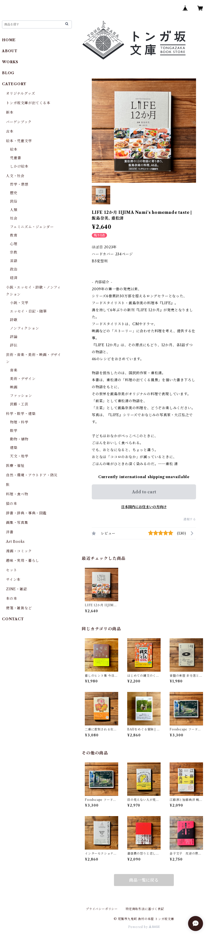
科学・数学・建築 (20, 413)
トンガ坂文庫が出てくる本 (28, 103)
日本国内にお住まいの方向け (144, 507)
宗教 (13, 252)
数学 (13, 430)
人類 (13, 210)
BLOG (8, 73)
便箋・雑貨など (19, 608)
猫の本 (11, 503)
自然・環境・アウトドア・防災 (32, 475)
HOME (9, 40)
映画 (13, 387)
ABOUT (9, 51)
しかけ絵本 (19, 166)
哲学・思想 (19, 184)
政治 (13, 269)
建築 (13, 447)
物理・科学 (19, 422)
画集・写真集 (17, 522)
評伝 (13, 345)
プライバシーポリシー (102, 909)
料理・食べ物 (17, 494)
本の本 (11, 598)
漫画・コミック (19, 551)
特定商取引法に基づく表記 (145, 909)
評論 (13, 336)
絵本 (13, 149)
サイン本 (13, 579)
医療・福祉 (15, 465)
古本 (9, 131)
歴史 (13, 193)
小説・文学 (19, 303)
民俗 (13, 201)
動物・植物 (19, 439)
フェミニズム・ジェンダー (32, 227)
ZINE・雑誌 (16, 589)
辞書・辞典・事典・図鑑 (26, 513)
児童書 (15, 158)
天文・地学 (19, 456)
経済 (13, 278)
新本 (9, 112)
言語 (13, 261)
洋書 (9, 532)
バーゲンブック (19, 122)
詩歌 (13, 319)
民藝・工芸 (19, 404)
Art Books (15, 541)
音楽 (13, 370)
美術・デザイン (23, 378)
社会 (13, 218)
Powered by (144, 927)
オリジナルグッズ (20, 93)
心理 (13, 244)
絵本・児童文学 (19, 141)
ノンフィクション (24, 328)
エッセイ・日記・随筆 (28, 311)
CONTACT (13, 619)
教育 (13, 235)
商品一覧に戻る (144, 880)
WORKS (10, 62)
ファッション (21, 395)
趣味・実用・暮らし (22, 560)
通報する (189, 519)
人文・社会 (15, 176)
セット (11, 570)
